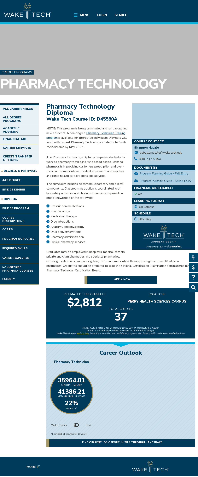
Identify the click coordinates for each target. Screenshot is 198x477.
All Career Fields (18, 109)
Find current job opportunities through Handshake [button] (122, 442)
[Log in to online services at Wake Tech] (187, 6)
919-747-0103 (150, 159)
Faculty (8, 279)
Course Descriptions (13, 219)
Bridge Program (15, 208)
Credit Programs (17, 72)
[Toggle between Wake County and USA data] (76, 425)
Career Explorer (15, 258)
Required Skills (15, 248)
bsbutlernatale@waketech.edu (161, 153)
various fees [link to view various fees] (83, 333)
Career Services (17, 148)
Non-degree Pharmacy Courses (17, 269)
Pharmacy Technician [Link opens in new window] (120, 362)
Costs (7, 229)
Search (121, 15)
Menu (84, 15)
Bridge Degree (13, 189)
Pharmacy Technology (83, 84)
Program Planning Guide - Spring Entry (165, 181)
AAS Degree (11, 180)
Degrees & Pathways (20, 171)
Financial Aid (14, 139)
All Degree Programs (12, 119)
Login (102, 15)
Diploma (10, 199)
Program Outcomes (18, 239)
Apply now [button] (122, 279)
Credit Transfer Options (17, 158)
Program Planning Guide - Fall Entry (163, 173)
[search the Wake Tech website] (177, 6)
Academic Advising (11, 130)
